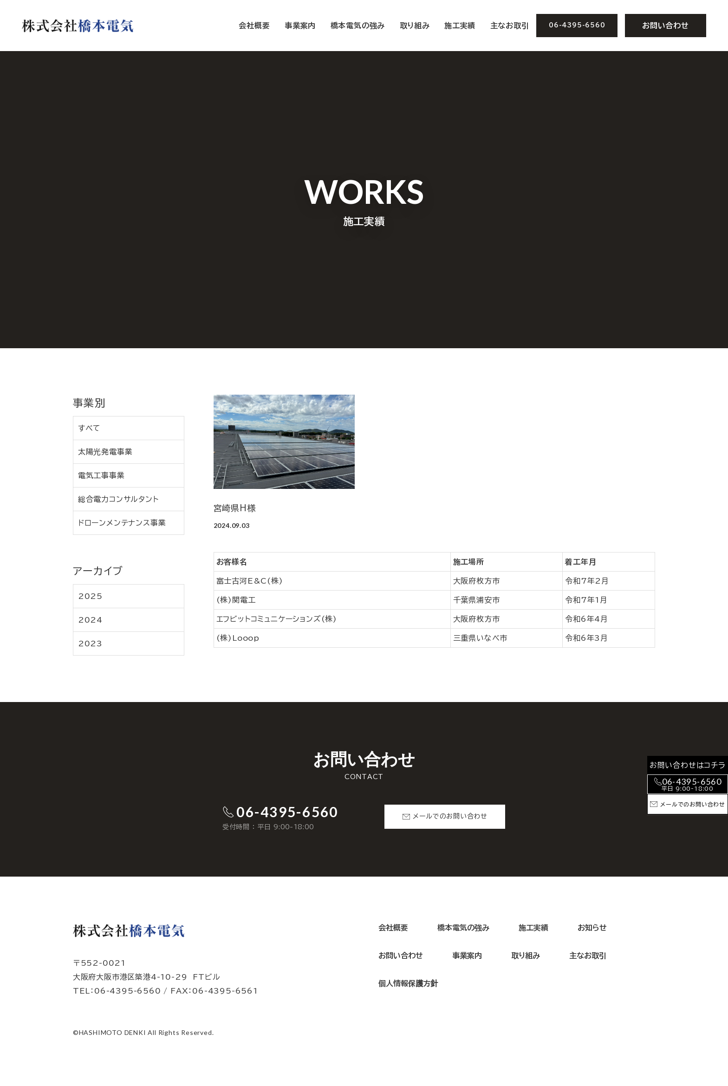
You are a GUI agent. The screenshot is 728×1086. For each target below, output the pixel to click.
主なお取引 (509, 25)
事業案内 (467, 955)
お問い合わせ (665, 25)
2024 (90, 620)
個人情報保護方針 (408, 983)
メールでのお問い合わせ (450, 816)
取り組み (415, 25)
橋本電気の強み (358, 25)
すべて (89, 428)
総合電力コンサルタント (118, 499)
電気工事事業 (101, 475)
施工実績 (459, 25)
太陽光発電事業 (105, 451)
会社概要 (254, 25)
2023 (90, 643)
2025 (90, 596)
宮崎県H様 (235, 508)
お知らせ (592, 927)
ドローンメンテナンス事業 (122, 523)
